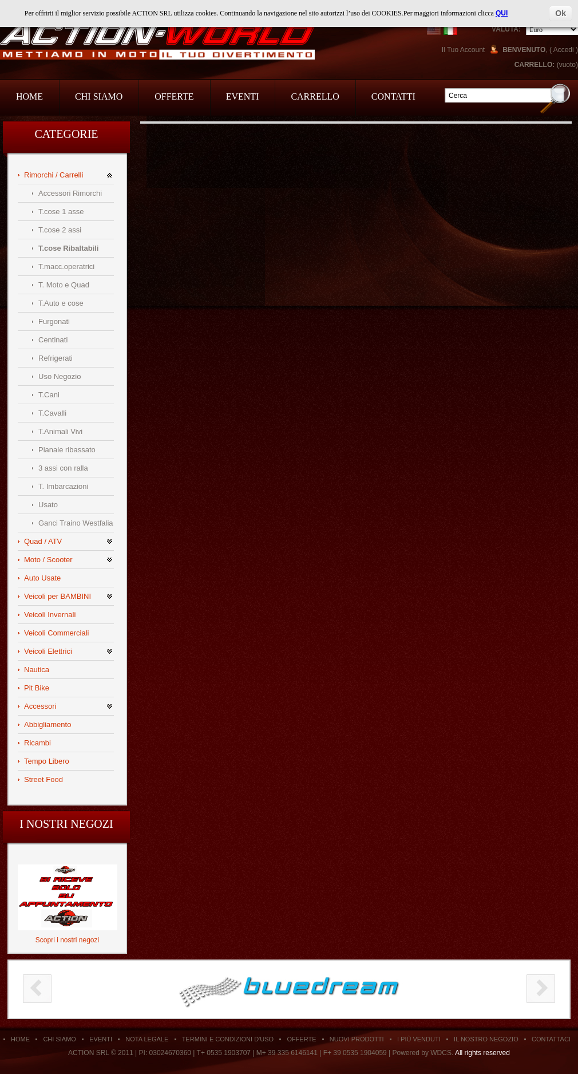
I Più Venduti (419, 1039)
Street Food (43, 779)
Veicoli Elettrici (48, 651)
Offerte (174, 96)
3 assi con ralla (63, 468)
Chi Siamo (98, 96)
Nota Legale (146, 1039)
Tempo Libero (46, 761)
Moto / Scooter (48, 559)
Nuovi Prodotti (357, 1039)
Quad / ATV (43, 541)
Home (29, 96)
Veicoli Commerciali (56, 633)
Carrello (315, 96)
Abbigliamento (47, 724)
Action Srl (157, 41)
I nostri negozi (66, 824)
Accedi (563, 50)
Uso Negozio (59, 376)
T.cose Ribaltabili (68, 248)
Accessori (40, 706)
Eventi (242, 96)
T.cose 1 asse (61, 211)
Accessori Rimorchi (70, 193)
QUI (502, 13)
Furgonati (54, 321)
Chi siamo (59, 1039)
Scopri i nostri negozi (67, 940)
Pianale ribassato (67, 449)
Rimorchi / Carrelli (53, 175)
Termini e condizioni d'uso (228, 1039)
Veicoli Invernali (50, 614)
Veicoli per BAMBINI (57, 596)
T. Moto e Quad (63, 285)
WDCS (441, 1053)
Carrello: (534, 65)
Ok (560, 13)
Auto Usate (42, 578)
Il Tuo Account (463, 50)
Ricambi (37, 743)
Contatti (393, 96)
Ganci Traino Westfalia (75, 523)
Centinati (53, 339)
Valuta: (506, 29)
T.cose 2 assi (59, 230)
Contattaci (551, 1039)
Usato (48, 504)
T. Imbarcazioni (63, 486)
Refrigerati (55, 358)
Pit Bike (36, 688)
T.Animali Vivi (60, 431)
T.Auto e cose (61, 303)
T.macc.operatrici (66, 266)
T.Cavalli (52, 413)
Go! (555, 98)
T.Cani (49, 394)
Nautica (36, 669)
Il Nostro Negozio (486, 1039)
